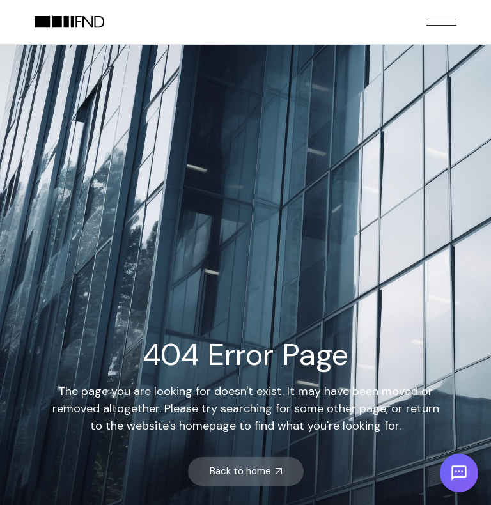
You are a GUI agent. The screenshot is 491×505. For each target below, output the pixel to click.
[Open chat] (459, 473)
